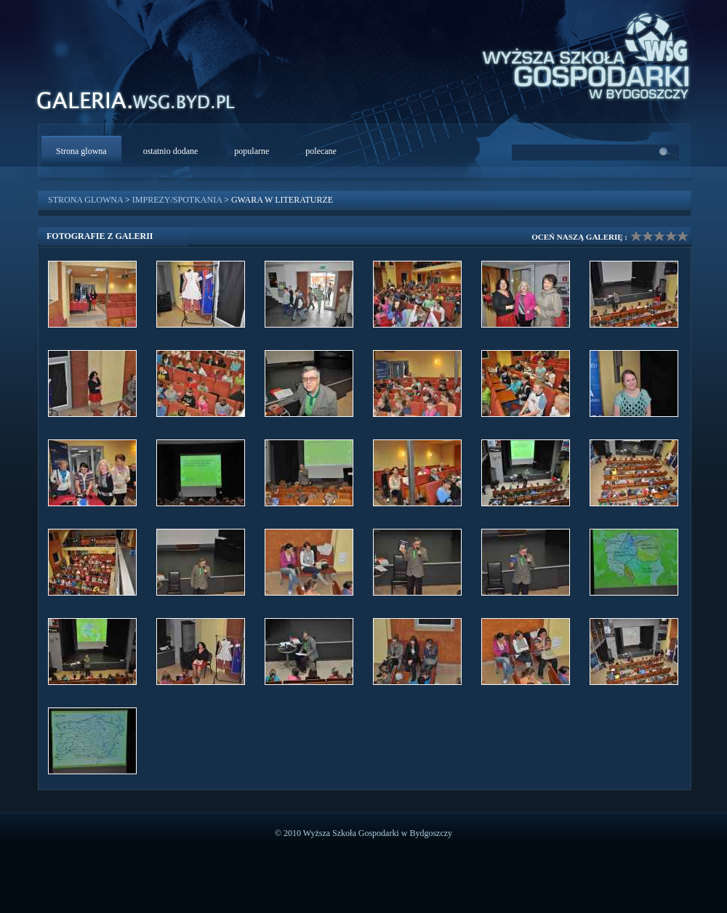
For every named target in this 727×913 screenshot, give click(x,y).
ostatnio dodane (170, 151)
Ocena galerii (659, 236)
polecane (321, 151)
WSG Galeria (143, 104)
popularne (251, 151)
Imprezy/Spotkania (177, 200)
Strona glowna (81, 151)
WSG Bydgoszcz (579, 53)
